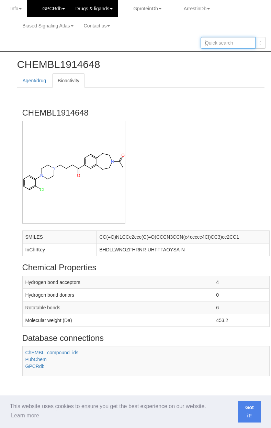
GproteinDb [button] (147, 8)
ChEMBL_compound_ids (52, 352)
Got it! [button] (249, 411)
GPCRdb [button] (53, 8)
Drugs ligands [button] (94, 8)
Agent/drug (34, 80)
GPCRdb (35, 366)
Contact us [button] (97, 25)
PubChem (36, 359)
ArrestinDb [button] (197, 8)
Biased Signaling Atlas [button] (48, 25)
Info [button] (16, 8)
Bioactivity (68, 80)
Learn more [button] (25, 415)
